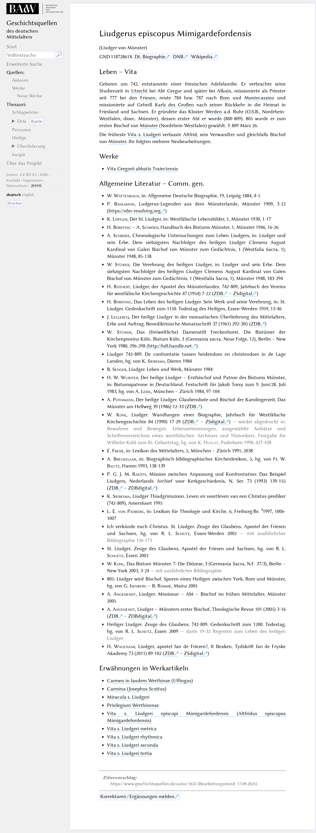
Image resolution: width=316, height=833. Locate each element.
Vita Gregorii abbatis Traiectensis (142, 169)
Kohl (121, 415)
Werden (213, 112)
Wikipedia (202, 57)
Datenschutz (17, 185)
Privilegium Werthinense (133, 705)
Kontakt (13, 180)
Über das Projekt (24, 163)
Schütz (182, 533)
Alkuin (224, 91)
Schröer (150, 227)
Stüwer (122, 264)
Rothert (122, 286)
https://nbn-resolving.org (135, 211)
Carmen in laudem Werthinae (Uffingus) (150, 681)
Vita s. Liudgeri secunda (132, 745)
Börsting (122, 227)
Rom (225, 98)
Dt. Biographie (150, 57)
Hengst (210, 442)
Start (11, 47)
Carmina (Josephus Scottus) (136, 689)
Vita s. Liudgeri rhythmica (134, 737)
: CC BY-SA (21, 174)
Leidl (146, 391)
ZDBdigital (139, 488)
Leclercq (120, 317)
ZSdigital (242, 293)
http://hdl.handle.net (170, 346)
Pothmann (123, 400)
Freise (118, 451)
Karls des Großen (174, 105)
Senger (119, 369)
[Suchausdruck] (30, 55)
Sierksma (156, 361)
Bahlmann (124, 204)
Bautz (113, 466)
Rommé (164, 586)
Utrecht (139, 91)
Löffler (120, 219)
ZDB (218, 293)
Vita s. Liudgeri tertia (129, 753)
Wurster (129, 377)
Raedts (139, 474)
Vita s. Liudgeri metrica (132, 729)
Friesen (147, 98)
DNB (178, 57)
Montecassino (259, 98)
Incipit (18, 154)
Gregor (174, 91)
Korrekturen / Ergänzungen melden (137, 796)
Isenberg (138, 586)
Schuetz (115, 555)
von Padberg (131, 511)
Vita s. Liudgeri (144, 134)
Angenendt (124, 594)
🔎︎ (59, 55)
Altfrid (190, 134)
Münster (149, 125)
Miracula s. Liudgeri (128, 697)
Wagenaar (124, 646)
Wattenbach (126, 196)
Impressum (32, 180)
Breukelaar (124, 459)
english (28, 194)
